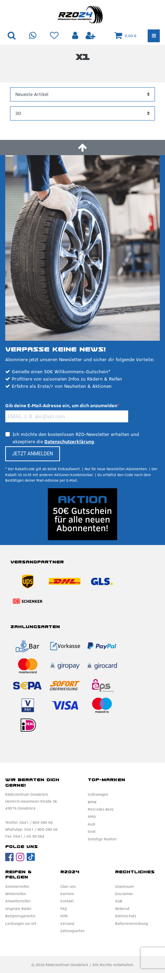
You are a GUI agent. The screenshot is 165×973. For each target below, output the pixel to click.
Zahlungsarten (72, 931)
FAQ (63, 908)
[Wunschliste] (54, 36)
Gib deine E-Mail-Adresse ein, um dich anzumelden (61, 405)
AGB (118, 901)
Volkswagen (98, 794)
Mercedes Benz (101, 809)
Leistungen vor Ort (20, 923)
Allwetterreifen (18, 901)
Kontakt (67, 901)
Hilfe (64, 916)
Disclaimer (124, 893)
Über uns (68, 886)
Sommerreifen (17, 886)
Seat (92, 831)
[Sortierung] (82, 94)
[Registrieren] (90, 36)
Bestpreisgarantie (20, 916)
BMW (92, 802)
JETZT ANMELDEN (32, 453)
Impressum (124, 886)
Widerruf (122, 908)
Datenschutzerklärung (69, 441)
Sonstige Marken (102, 839)
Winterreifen (15, 893)
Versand (67, 923)
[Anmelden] (76, 36)
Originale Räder (18, 908)
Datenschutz (125, 916)
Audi (91, 824)
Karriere (67, 893)
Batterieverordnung (131, 923)
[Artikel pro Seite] (82, 113)
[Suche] (11, 36)
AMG (92, 816)
